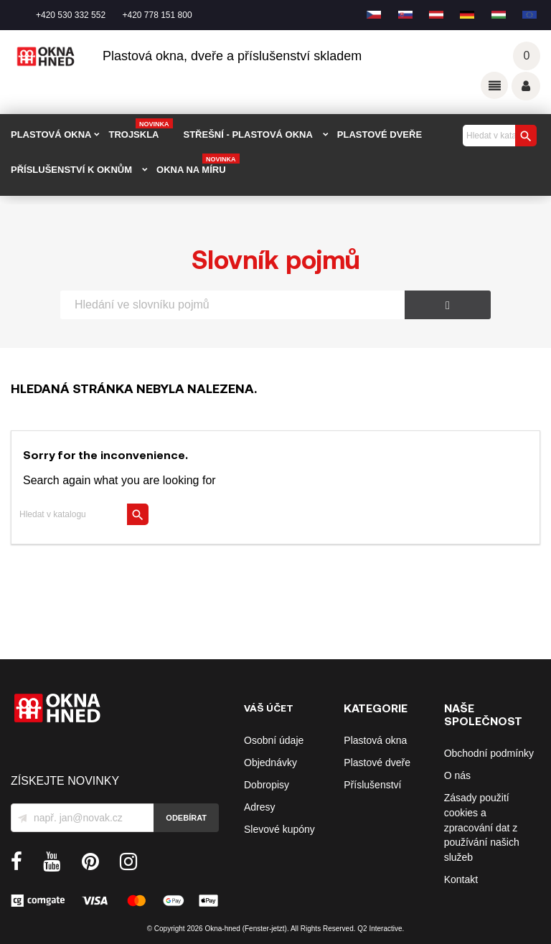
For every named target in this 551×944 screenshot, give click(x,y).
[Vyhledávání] (498, 135)
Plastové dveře (377, 762)
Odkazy (494, 85)
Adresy (260, 807)
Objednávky (270, 762)
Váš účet (526, 86)
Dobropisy (266, 784)
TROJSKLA (140, 130)
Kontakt (461, 879)
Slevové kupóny (279, 829)
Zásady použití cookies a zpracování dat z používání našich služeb (481, 827)
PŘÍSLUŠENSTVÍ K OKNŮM (71, 169)
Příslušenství (372, 784)
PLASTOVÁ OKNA (51, 134)
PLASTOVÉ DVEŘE (379, 134)
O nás (457, 775)
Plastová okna (375, 740)
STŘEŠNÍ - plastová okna (248, 134)
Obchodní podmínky (489, 753)
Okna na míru (198, 165)
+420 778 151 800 (157, 15)
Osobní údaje (273, 740)
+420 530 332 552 (70, 15)
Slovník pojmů (276, 258)
